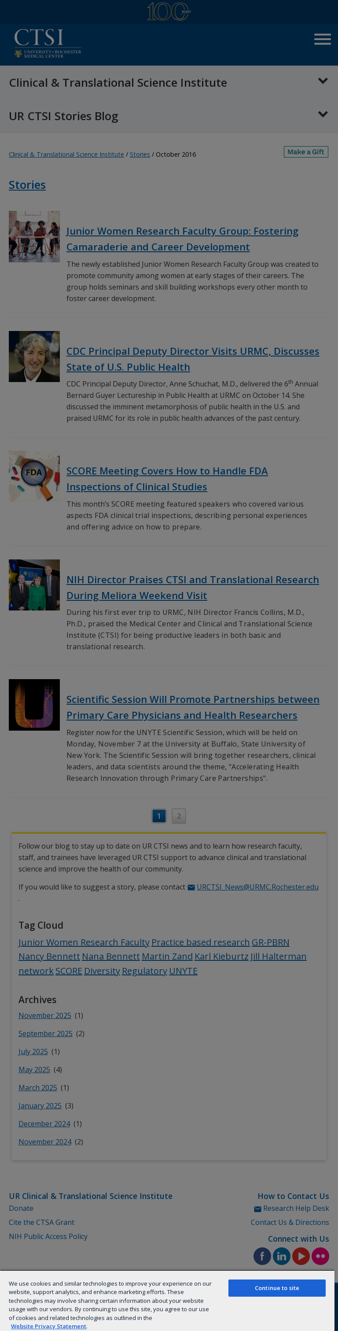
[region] (167, 1300)
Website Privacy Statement (48, 1326)
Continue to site (277, 1288)
